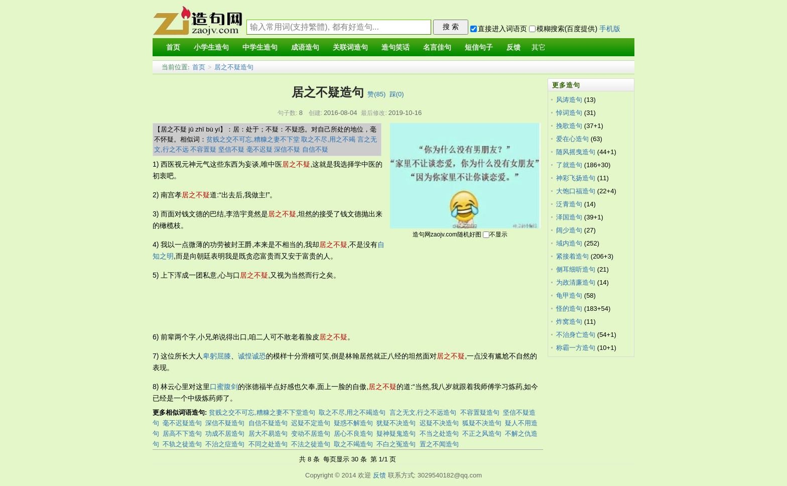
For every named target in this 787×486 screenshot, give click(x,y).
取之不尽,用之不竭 (328, 139)
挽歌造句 (569, 126)
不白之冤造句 (396, 444)
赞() (376, 94)
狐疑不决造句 (481, 423)
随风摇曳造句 (575, 152)
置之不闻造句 (439, 444)
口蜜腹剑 (224, 387)
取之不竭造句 (353, 444)
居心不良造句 (353, 433)
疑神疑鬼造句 (396, 433)
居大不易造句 (268, 433)
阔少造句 (569, 230)
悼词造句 (569, 112)
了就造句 (569, 165)
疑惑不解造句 (353, 423)
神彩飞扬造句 (575, 178)
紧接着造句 (572, 256)
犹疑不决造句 (396, 423)
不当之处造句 (439, 433)
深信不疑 (287, 149)
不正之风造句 (481, 433)
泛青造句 (569, 204)
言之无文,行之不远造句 (423, 412)
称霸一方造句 (575, 347)
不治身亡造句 (575, 334)
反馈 (379, 475)
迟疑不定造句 (310, 423)
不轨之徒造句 (182, 444)
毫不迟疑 (259, 149)
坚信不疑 (231, 149)
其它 (539, 47)
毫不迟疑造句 (182, 423)
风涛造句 (569, 99)
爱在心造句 (572, 139)
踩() (396, 94)
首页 (198, 67)
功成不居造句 (224, 433)
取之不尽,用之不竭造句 (352, 412)
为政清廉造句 (575, 282)
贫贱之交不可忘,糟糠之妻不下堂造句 (262, 412)
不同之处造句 (268, 444)
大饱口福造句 (575, 191)
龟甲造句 (569, 295)
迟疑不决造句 (439, 423)
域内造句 (569, 243)
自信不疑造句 (268, 423)
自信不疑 (315, 149)
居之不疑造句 (233, 67)
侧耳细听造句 (575, 269)
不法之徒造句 (310, 444)
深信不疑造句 (224, 423)
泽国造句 (569, 217)
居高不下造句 (182, 433)
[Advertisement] (335, 306)
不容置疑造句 (479, 412)
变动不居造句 (310, 433)
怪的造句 (569, 308)
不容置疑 (203, 149)
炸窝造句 (569, 321)
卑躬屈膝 (217, 356)
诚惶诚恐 (252, 356)
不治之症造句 (224, 444)
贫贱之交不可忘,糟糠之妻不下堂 (253, 139)
